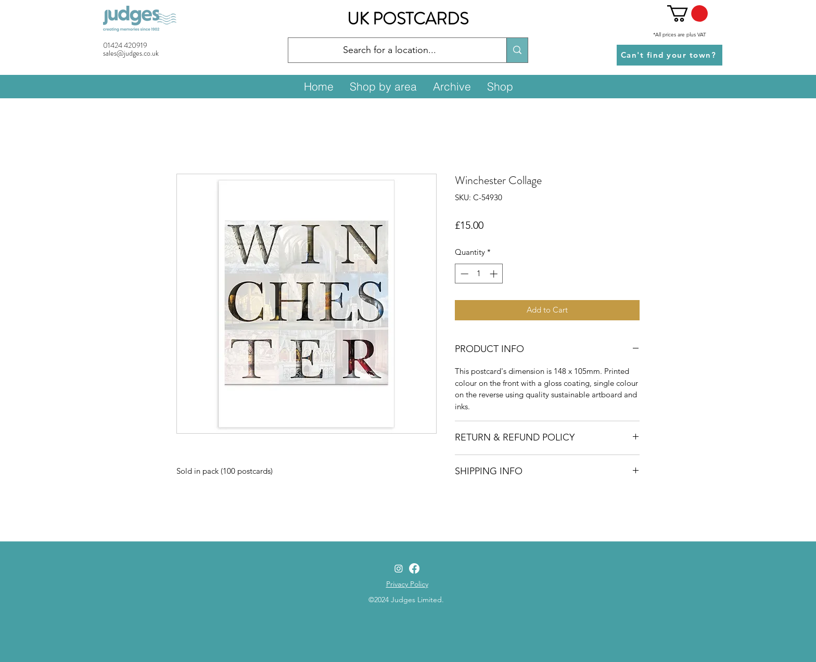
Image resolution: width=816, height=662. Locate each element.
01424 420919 (125, 45)
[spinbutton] (479, 273)
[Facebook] (414, 568)
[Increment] (495, 273)
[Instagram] (398, 568)
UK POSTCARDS (407, 19)
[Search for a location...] (389, 50)
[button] (687, 13)
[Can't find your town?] (669, 55)
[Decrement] (463, 273)
